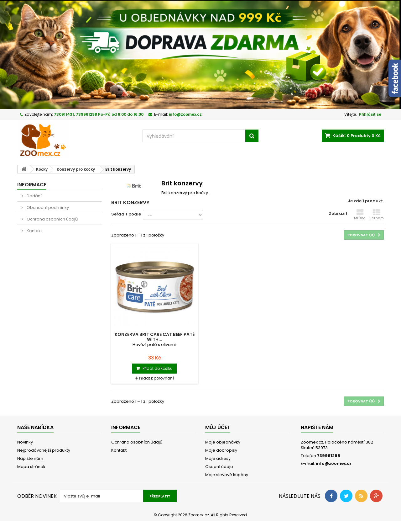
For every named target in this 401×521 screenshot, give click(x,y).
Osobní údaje (219, 467)
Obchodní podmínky (47, 207)
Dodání (34, 196)
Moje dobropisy (221, 450)
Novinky (25, 442)
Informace (31, 184)
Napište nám (30, 458)
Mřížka (360, 215)
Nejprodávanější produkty (43, 450)
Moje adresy (218, 458)
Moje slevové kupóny (226, 475)
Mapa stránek (31, 467)
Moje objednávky (222, 442)
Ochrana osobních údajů (52, 219)
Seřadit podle (126, 214)
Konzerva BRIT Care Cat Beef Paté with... (155, 337)
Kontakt (34, 231)
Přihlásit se (370, 114)
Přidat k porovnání (156, 378)
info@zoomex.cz (334, 463)
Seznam (376, 215)
